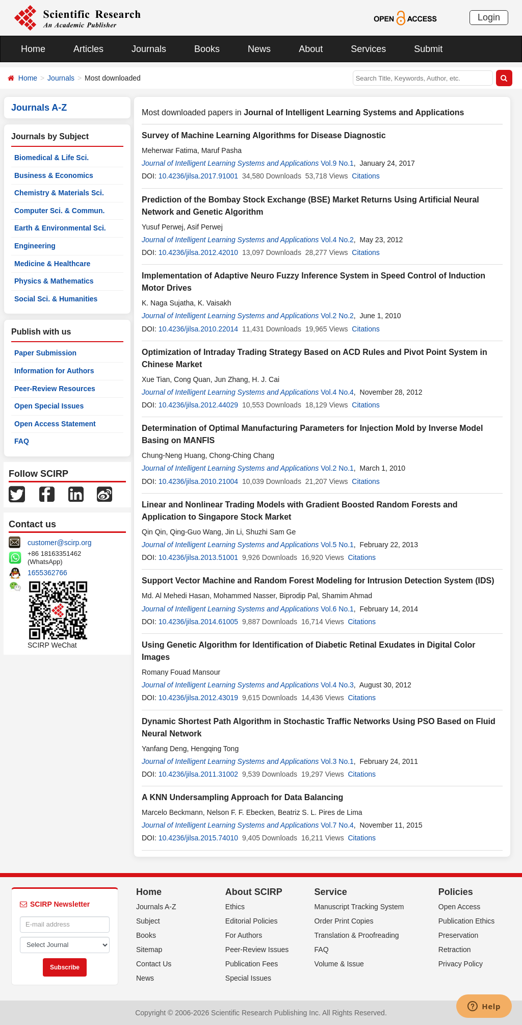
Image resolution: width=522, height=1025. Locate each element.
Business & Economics (53, 175)
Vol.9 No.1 (337, 163)
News (259, 49)
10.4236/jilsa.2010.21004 (198, 481)
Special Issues (248, 978)
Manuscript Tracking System (359, 907)
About (311, 49)
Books (207, 49)
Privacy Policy (460, 964)
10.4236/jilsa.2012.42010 (198, 252)
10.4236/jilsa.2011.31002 (198, 774)
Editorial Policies (251, 921)
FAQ (21, 441)
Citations (365, 176)
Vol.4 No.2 (337, 240)
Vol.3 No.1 (337, 761)
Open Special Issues (49, 406)
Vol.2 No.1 (337, 468)
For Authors (243, 935)
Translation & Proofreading (357, 935)
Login (489, 17)
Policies (455, 892)
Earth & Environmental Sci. (60, 228)
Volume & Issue (339, 964)
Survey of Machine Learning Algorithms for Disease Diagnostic (264, 135)
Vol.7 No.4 (337, 825)
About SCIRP (253, 892)
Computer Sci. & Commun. (59, 211)
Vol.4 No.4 (337, 392)
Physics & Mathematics (54, 281)
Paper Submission (45, 353)
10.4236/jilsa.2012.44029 (198, 405)
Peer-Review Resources (54, 389)
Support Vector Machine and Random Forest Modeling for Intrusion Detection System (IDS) (318, 580)
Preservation (458, 935)
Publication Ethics (466, 921)
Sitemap (149, 949)
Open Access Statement (55, 424)
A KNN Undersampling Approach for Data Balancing (242, 797)
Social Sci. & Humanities (55, 299)
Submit (428, 49)
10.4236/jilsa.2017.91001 (198, 176)
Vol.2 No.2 (337, 316)
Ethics (235, 907)
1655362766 (47, 573)
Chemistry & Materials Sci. (59, 193)
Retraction (454, 949)
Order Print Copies (344, 921)
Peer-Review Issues (257, 949)
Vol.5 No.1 (337, 545)
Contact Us (153, 964)
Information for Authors (54, 371)
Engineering (35, 246)
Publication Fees (251, 964)
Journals (149, 49)
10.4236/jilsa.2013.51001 (198, 557)
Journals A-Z (156, 907)
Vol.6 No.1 (337, 609)
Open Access (459, 907)
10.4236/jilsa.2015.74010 (198, 838)
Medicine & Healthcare (52, 264)
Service (331, 892)
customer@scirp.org (59, 543)
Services (368, 49)
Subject (148, 921)
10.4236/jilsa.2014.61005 (198, 622)
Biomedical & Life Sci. (51, 157)
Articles (88, 49)
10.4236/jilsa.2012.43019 (198, 698)
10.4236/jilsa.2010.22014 (198, 329)
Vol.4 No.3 (337, 685)
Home (33, 49)
